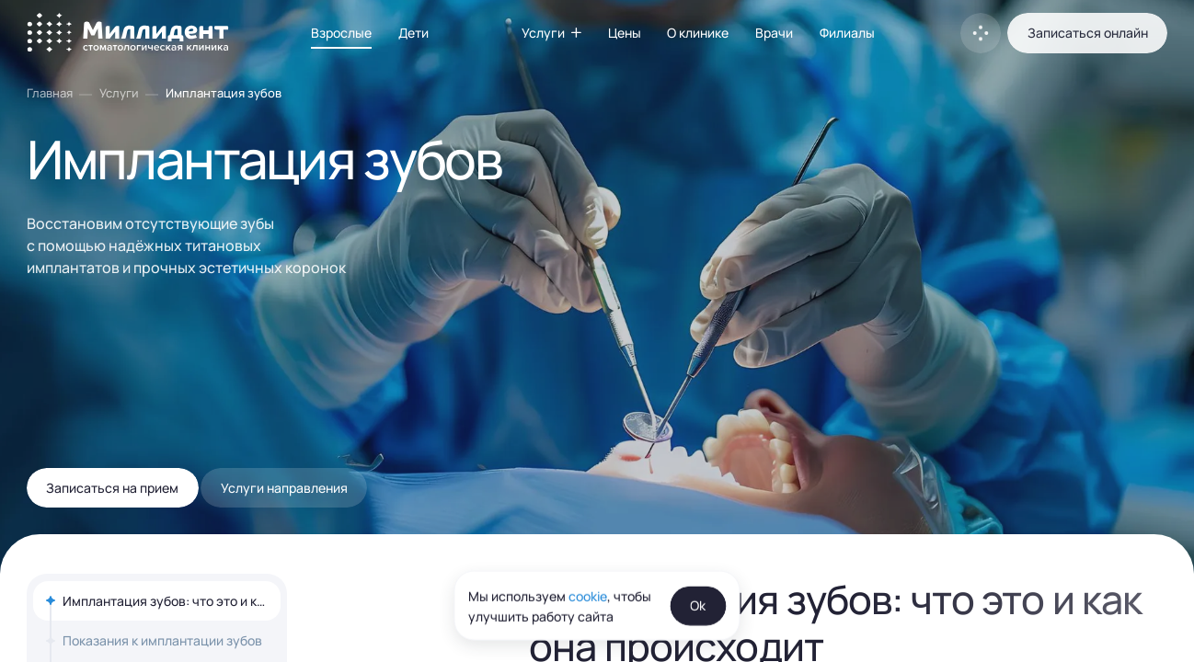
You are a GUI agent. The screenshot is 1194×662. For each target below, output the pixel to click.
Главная (50, 93)
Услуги (119, 93)
